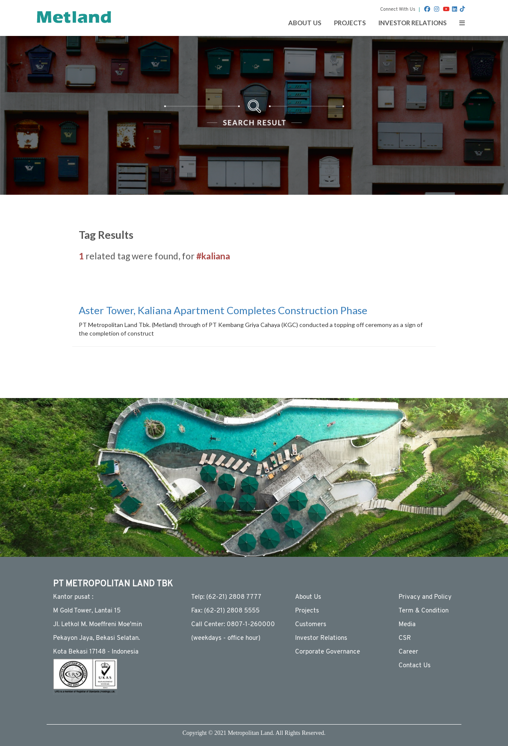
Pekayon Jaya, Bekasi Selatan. (96, 638)
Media (407, 624)
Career (408, 652)
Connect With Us (397, 9)
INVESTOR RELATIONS (412, 23)
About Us (308, 597)
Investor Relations (321, 638)
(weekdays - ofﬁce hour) (225, 638)
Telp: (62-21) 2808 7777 (226, 597)
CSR (405, 638)
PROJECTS (350, 23)
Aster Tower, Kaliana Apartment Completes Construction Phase (223, 310)
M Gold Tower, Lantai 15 (87, 611)
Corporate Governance (327, 652)
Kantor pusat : (73, 597)
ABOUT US (304, 23)
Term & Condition (424, 611)
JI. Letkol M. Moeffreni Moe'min (97, 624)
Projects (307, 611)
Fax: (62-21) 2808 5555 (225, 611)
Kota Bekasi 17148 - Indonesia (96, 652)
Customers (310, 624)
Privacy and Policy (425, 597)
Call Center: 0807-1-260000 (233, 624)
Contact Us (415, 666)
